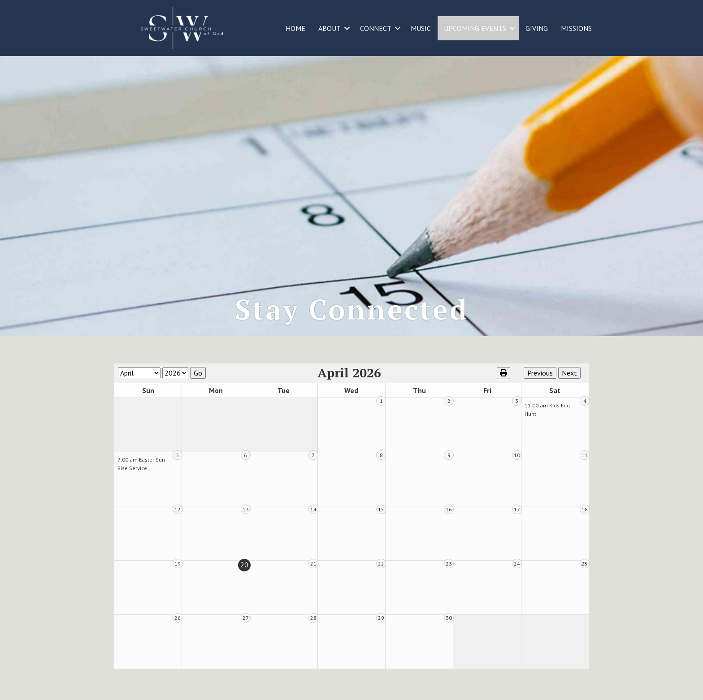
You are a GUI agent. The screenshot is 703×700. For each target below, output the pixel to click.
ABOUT (329, 28)
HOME (295, 28)
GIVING (536, 28)
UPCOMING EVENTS (475, 28)
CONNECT (375, 28)
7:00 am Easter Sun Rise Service (141, 464)
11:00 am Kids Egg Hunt (547, 410)
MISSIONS (576, 28)
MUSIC (421, 28)
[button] (347, 28)
